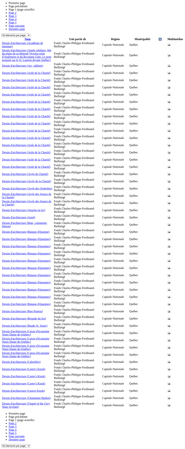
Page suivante (17, 25)
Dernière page (17, 29)
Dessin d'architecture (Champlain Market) (26, 398)
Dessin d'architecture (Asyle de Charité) (25, 174)
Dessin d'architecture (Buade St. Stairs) (24, 325)
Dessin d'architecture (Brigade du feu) (24, 318)
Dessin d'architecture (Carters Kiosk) (23, 390)
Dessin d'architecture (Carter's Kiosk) (23, 369)
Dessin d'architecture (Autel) (18, 217)
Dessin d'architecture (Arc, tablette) (22, 65)
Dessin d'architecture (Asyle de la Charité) (26, 181)
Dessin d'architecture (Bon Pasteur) (22, 311)
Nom (28, 39)
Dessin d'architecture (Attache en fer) (23, 210)
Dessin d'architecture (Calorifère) (21, 361)
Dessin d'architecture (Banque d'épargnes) (26, 239)
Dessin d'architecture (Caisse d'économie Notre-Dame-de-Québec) (25, 333)
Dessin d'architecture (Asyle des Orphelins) (27, 188)
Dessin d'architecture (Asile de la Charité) (26, 72)
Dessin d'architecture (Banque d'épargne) (26, 231)
